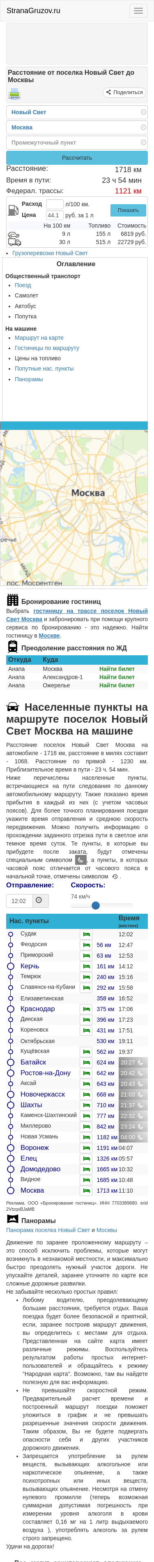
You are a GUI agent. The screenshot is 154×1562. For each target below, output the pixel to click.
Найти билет (117, 669)
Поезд (23, 285)
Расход (32, 203)
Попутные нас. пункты (44, 368)
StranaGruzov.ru (33, 11)
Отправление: (30, 885)
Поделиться (127, 92)
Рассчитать (77, 157)
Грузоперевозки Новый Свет (50, 253)
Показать (128, 210)
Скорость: (88, 885)
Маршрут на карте (39, 337)
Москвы (107, 1230)
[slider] (96, 905)
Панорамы (29, 379)
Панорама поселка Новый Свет (48, 1230)
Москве (49, 635)
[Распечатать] (14, 96)
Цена (29, 215)
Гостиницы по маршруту (47, 348)
